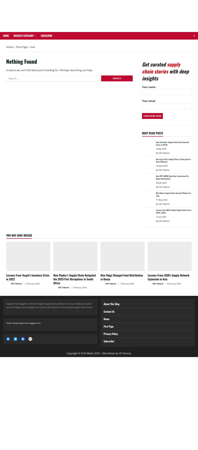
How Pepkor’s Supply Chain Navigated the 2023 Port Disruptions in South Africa (74, 279)
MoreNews (108, 353)
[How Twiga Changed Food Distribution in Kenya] (123, 256)
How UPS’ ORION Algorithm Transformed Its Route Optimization (172, 177)
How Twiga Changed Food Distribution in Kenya (122, 277)
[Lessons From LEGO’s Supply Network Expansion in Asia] (170, 256)
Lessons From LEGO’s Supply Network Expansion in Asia (168, 277)
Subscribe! (109, 341)
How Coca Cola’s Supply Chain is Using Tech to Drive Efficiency (173, 160)
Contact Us (109, 311)
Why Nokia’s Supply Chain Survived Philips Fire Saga (173, 194)
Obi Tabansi (164, 153)
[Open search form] (194, 36)
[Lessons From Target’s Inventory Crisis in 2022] (28, 256)
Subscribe (46, 36)
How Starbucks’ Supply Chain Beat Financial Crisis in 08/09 (172, 143)
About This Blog (111, 304)
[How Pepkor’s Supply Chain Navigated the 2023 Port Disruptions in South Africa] (75, 256)
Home (6, 36)
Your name (167, 89)
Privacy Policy (111, 334)
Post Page (109, 326)
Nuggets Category (24, 36)
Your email (167, 103)
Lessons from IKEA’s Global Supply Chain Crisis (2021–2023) (173, 211)
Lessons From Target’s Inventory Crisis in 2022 (28, 277)
